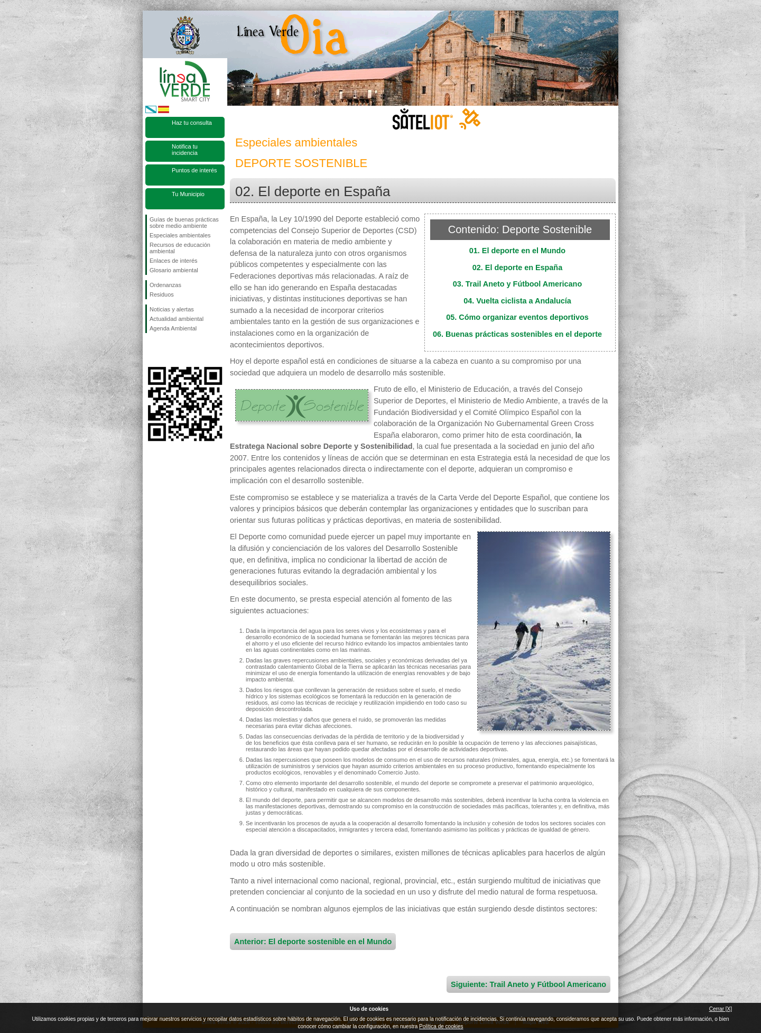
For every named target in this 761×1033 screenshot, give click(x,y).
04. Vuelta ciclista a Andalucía (517, 301)
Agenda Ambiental (173, 328)
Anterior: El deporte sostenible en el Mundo (313, 941)
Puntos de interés (194, 170)
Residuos (162, 294)
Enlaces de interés (174, 260)
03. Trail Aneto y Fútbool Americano (517, 284)
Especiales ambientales (180, 235)
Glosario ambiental (174, 270)
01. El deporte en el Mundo (517, 250)
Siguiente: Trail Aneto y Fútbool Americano (528, 984)
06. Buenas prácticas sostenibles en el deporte (517, 334)
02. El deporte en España (517, 267)
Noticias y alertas (172, 309)
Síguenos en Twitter (169, 350)
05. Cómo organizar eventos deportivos (517, 317)
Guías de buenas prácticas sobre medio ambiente (184, 222)
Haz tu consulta (192, 122)
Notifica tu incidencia (185, 149)
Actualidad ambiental (176, 319)
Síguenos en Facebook (151, 350)
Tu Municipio (188, 194)
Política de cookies (441, 1026)
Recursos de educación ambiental (180, 248)
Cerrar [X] (720, 1009)
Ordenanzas (165, 285)
